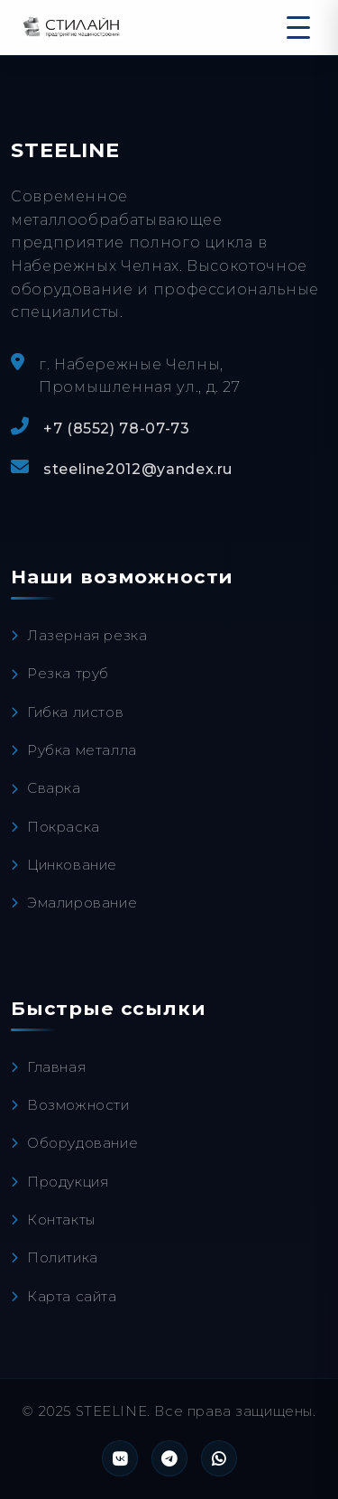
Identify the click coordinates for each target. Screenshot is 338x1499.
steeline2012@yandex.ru (138, 469)
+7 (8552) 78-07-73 (116, 428)
